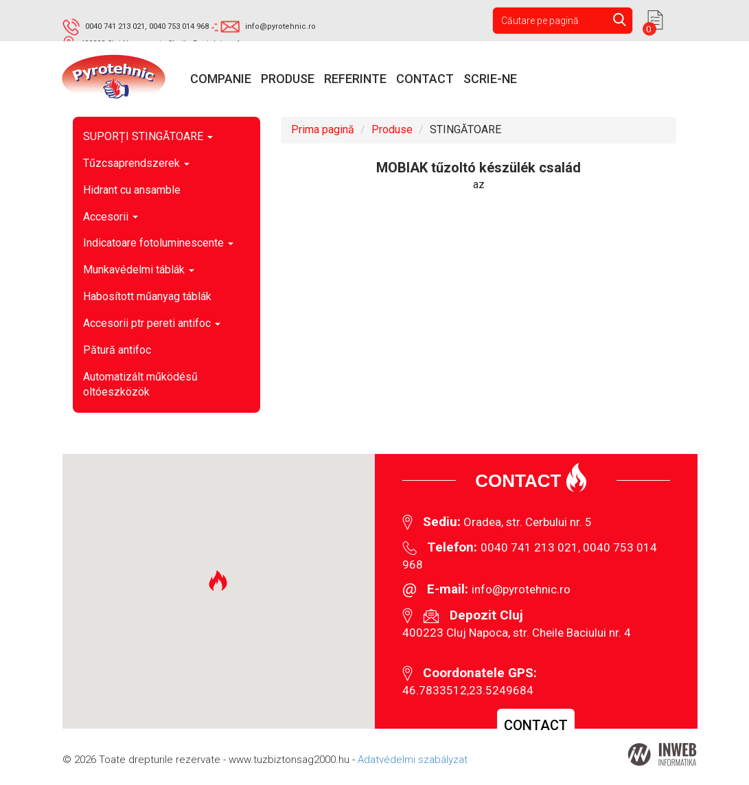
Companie (220, 78)
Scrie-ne (490, 78)
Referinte (355, 78)
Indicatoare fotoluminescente (158, 242)
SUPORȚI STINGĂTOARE (148, 136)
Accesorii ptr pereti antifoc (151, 323)
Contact (425, 78)
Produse (287, 78)
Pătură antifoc (117, 349)
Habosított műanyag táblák (147, 296)
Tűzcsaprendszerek (136, 163)
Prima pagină (322, 129)
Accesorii (110, 216)
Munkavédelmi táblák (138, 269)
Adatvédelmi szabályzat (413, 759)
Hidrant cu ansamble (132, 189)
